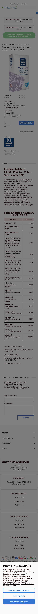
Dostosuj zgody (19, 596)
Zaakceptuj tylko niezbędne (19, 590)
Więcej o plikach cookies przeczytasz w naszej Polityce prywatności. (18, 584)
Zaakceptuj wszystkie (19, 602)
